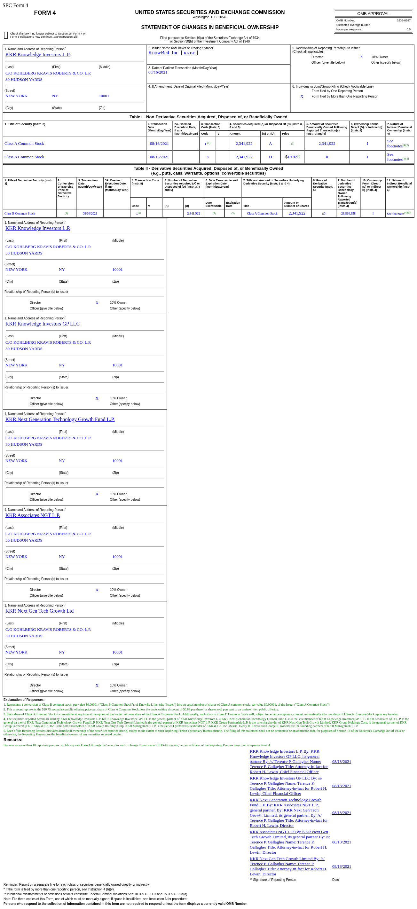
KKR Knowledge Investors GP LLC (42, 323)
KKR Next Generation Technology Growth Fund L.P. (60, 419)
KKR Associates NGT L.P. (32, 515)
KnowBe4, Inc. (163, 52)
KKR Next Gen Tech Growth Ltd (39, 611)
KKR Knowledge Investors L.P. (37, 54)
